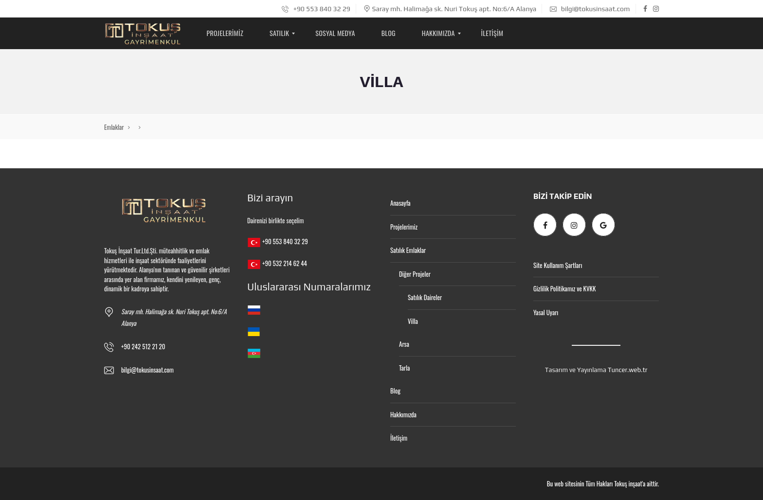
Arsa (404, 344)
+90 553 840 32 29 (316, 9)
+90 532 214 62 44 (284, 263)
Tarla (404, 368)
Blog (395, 390)
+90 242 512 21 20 (143, 346)
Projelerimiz (404, 227)
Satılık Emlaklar (408, 250)
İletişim (398, 438)
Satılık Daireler (425, 297)
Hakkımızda (403, 414)
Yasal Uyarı (545, 312)
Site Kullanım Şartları (557, 265)
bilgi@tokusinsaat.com (590, 9)
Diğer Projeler (415, 274)
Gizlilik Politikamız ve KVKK (564, 288)
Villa (413, 321)
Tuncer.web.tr (627, 370)
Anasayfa (400, 203)
